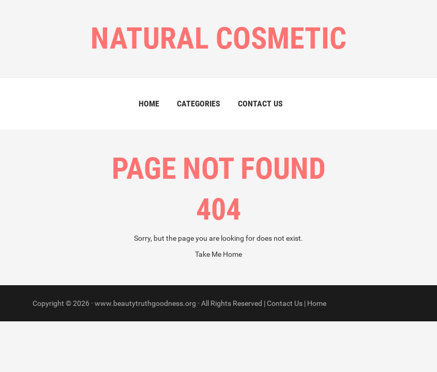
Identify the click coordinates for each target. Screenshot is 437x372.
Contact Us (260, 104)
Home (149, 104)
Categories (198, 104)
